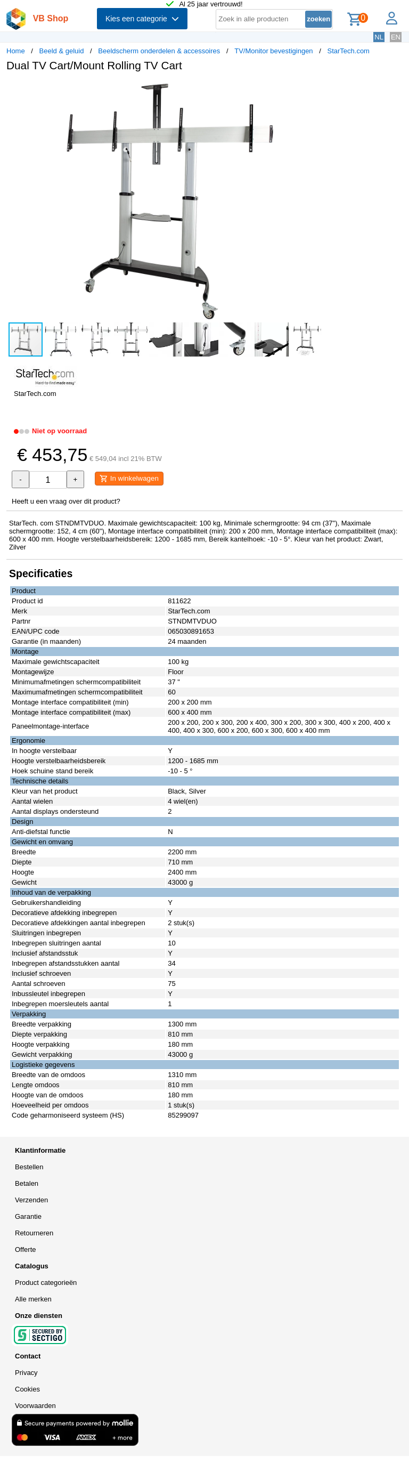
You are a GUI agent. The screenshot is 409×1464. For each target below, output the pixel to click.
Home (15, 51)
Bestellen (29, 1167)
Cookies (27, 1389)
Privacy (26, 1373)
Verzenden (31, 1200)
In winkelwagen (129, 478)
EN (395, 37)
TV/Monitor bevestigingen (273, 51)
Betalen (26, 1183)
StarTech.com (348, 51)
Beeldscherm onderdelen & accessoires (159, 51)
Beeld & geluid (61, 51)
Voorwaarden (35, 1406)
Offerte (25, 1249)
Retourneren (34, 1233)
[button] (316, 91)
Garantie (28, 1216)
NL (378, 37)
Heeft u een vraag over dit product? (66, 501)
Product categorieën (46, 1283)
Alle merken (33, 1299)
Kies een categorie (142, 18)
